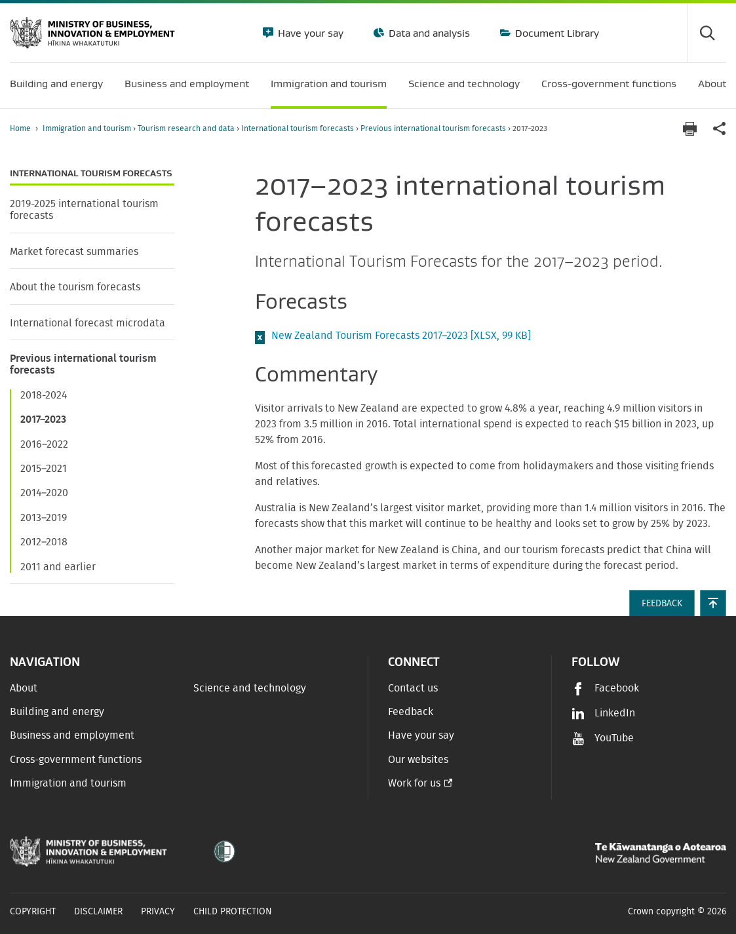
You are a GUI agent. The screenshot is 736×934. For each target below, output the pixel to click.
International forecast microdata (87, 323)
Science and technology (249, 688)
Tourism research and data (187, 128)
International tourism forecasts (298, 128)
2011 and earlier (58, 567)
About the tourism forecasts (75, 287)
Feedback (410, 712)
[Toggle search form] (706, 32)
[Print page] (689, 129)
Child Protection (232, 911)
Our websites (418, 759)
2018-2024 (43, 395)
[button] (713, 603)
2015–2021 (43, 468)
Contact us (413, 688)
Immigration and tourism (88, 128)
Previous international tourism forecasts (434, 128)
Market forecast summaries (74, 251)
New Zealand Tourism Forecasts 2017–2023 (401, 335)
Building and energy (57, 712)
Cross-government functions (76, 759)
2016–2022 (44, 444)
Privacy (158, 911)
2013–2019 (43, 518)
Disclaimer (98, 911)
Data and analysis (428, 32)
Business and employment (72, 735)
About (23, 688)
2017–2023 (43, 419)
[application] (719, 129)
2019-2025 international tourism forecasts (84, 210)
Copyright (33, 911)
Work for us (414, 783)
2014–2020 (44, 493)
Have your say (309, 32)
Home (20, 128)
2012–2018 (44, 542)
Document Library (556, 32)
